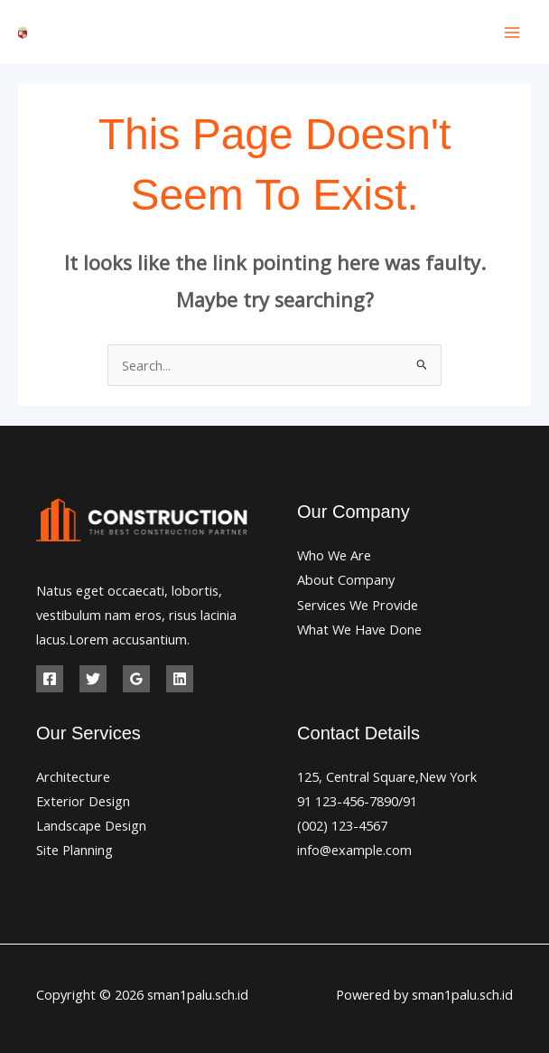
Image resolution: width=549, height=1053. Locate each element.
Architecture (73, 776)
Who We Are (334, 555)
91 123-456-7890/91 (357, 801)
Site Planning (74, 850)
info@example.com (354, 850)
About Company (346, 579)
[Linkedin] (179, 678)
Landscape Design (91, 825)
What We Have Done (359, 629)
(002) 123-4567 (342, 825)
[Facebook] (49, 678)
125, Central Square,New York (387, 776)
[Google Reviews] (136, 678)
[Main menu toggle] (512, 33)
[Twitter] (93, 678)
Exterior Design (83, 801)
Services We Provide (357, 605)
